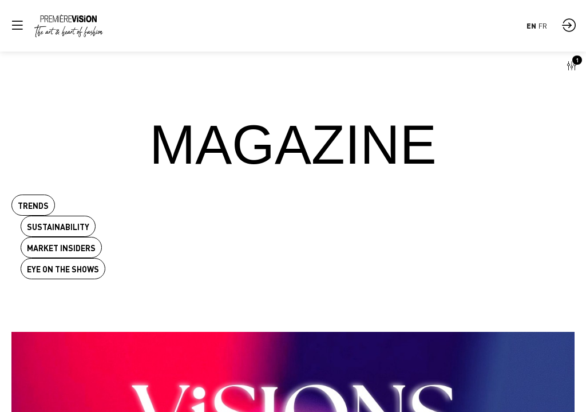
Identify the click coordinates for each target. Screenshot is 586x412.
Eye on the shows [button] (63, 269)
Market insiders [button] (61, 248)
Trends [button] (33, 206)
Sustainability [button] (58, 227)
